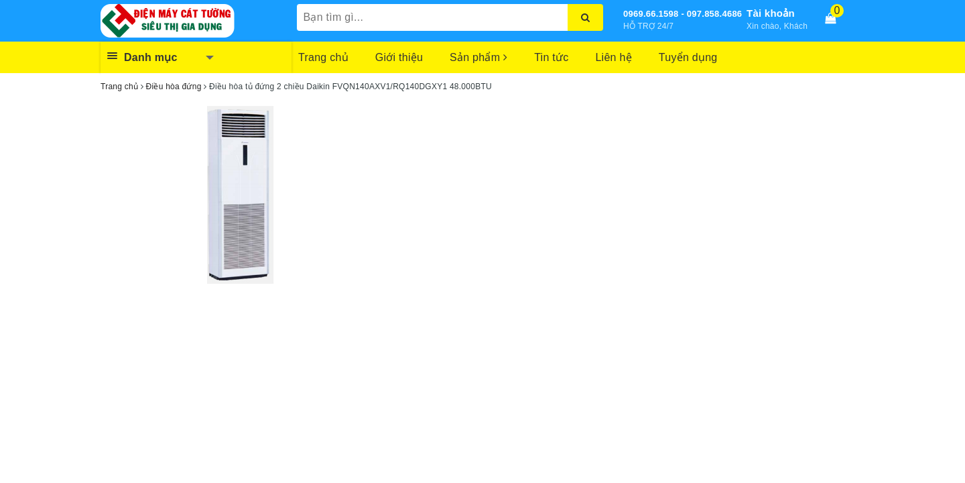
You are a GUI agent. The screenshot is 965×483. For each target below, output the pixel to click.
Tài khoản (771, 13)
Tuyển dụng (688, 57)
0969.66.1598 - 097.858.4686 (682, 14)
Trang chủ (323, 57)
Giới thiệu (399, 57)
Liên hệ (613, 57)
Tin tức (551, 57)
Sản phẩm (478, 57)
